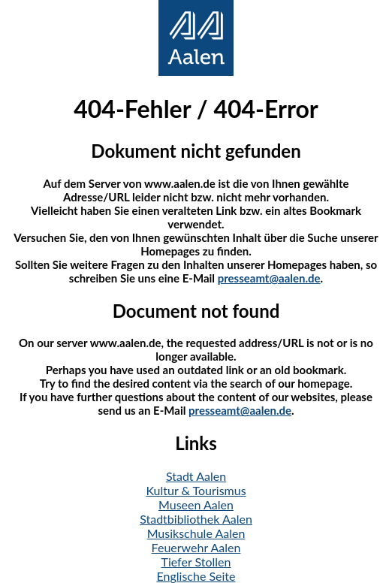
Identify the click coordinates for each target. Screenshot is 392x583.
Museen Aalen (196, 504)
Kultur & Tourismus (196, 490)
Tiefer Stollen (196, 561)
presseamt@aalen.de (269, 278)
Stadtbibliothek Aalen (196, 519)
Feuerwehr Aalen (196, 547)
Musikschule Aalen (196, 533)
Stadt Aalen (196, 476)
